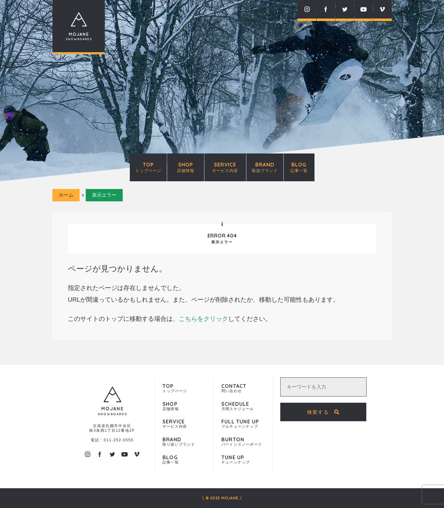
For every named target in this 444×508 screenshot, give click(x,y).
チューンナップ (243, 459)
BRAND (264, 167)
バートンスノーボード (243, 442)
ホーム (66, 195)
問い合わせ (243, 388)
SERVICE (225, 167)
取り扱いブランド (184, 442)
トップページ (184, 388)
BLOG (299, 167)
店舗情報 (184, 406)
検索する (323, 412)
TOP (148, 167)
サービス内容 (184, 424)
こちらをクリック (203, 318)
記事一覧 (184, 459)
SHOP (185, 167)
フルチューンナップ (243, 424)
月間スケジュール (243, 406)
